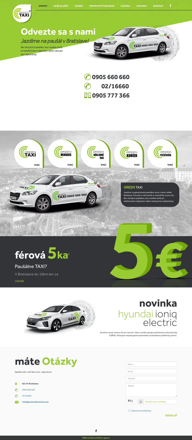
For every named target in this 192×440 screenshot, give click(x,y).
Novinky (142, 6)
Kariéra (125, 6)
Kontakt (158, 6)
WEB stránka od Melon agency (96, 438)
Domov (43, 6)
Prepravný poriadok (101, 6)
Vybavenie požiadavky (141, 410)
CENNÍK (19, 281)
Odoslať (171, 415)
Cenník (79, 6)
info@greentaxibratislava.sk (35, 402)
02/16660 (26, 396)
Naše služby (61, 6)
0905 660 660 (28, 390)
